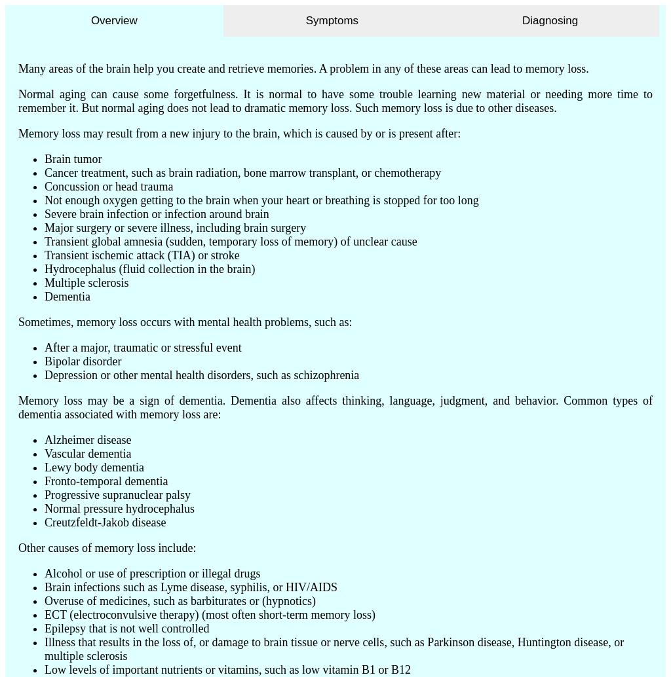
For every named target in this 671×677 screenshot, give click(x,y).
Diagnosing (550, 20)
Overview (114, 20)
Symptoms (332, 20)
